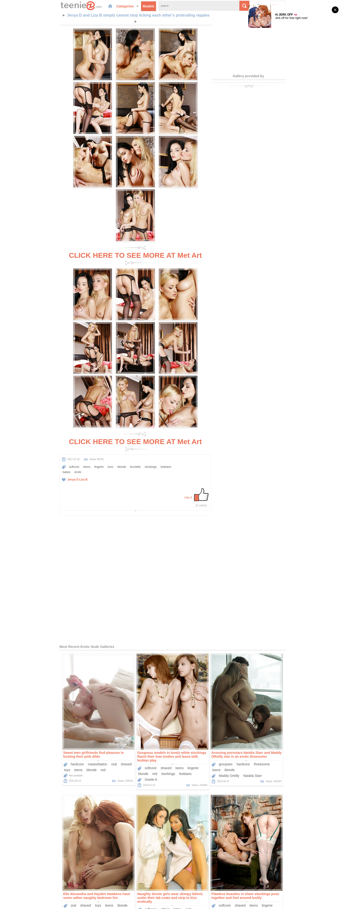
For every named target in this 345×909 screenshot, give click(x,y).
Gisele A (114, 516)
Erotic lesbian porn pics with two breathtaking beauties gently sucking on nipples (206, 775)
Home (137, 881)
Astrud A (262, 653)
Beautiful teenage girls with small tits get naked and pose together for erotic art (281, 773)
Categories (93, 6)
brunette (98, 287)
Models (114, 6)
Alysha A (279, 653)
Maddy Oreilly (192, 512)
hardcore (40, 501)
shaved (89, 501)
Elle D (214, 798)
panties (59, 651)
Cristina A (131, 653)
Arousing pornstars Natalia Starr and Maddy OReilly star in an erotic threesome (209, 491)
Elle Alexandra (266, 512)
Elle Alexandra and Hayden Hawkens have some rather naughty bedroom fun (282, 491)
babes (44, 293)
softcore (37, 287)
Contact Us (205, 881)
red (65, 506)
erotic (55, 293)
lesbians (30, 293)
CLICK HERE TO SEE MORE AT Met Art (135, 141)
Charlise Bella (266, 794)
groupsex (189, 501)
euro (73, 287)
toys (30, 506)
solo (78, 646)
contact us (211, 902)
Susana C (189, 653)
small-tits (227, 648)
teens (49, 287)
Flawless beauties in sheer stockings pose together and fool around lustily (134, 632)
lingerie (61, 287)
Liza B (46, 300)
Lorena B (287, 794)
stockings (113, 287)
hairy (53, 783)
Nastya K (207, 653)
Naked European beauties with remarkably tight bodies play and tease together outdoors (134, 775)
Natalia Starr (215, 512)
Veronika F (116, 798)
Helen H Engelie (194, 798)
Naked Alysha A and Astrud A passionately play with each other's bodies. (282, 632)
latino (66, 646)
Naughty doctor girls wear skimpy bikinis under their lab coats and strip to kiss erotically (59, 634)
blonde (84, 287)
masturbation (60, 501)
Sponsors (186, 881)
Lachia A (40, 794)
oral (77, 501)
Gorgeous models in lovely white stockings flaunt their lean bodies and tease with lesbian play (134, 493)
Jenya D (35, 300)
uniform (32, 651)
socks (229, 786)
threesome (225, 501)
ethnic (53, 646)
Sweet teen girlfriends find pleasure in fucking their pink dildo (56, 491)
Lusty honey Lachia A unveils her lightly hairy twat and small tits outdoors (58, 773)
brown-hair (209, 648)
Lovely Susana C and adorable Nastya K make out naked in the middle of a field (206, 632)
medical (75, 651)
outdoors (204, 642)
